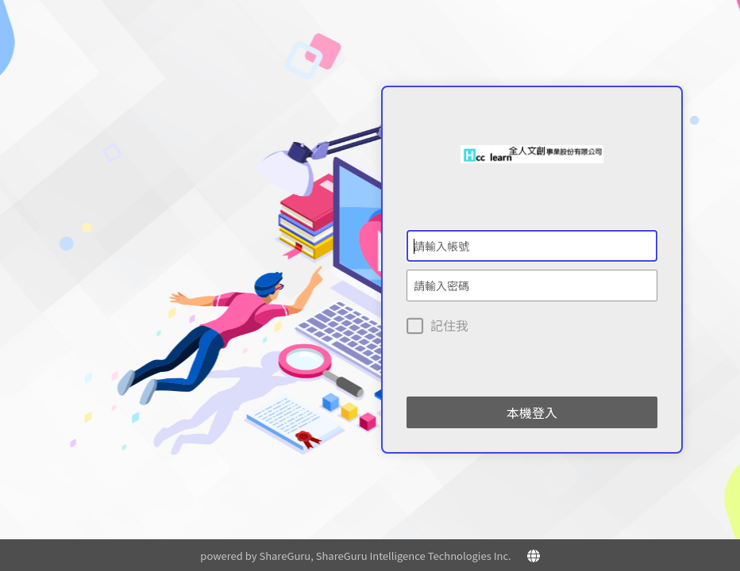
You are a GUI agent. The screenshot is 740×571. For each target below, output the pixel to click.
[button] (533, 555)
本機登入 (532, 412)
